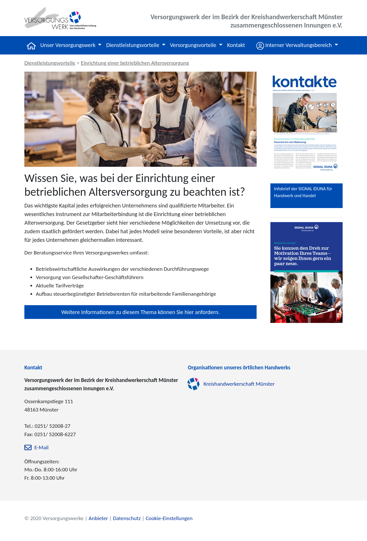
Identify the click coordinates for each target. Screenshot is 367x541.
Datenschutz (126, 518)
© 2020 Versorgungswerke (54, 518)
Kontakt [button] (236, 45)
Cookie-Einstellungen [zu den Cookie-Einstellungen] (169, 518)
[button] (297, 45)
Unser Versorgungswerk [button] (68, 45)
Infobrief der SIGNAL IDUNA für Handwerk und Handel (303, 192)
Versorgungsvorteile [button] (194, 45)
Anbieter (98, 518)
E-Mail (41, 447)
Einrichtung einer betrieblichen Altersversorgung (135, 63)
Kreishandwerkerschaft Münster (239, 384)
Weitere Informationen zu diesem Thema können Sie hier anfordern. (140, 312)
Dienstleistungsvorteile (49, 63)
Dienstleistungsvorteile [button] (133, 45)
